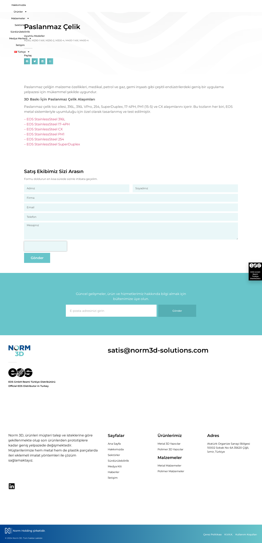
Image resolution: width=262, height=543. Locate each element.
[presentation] (45, 246)
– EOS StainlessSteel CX (43, 132)
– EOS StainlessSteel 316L (44, 122)
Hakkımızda (95, 6)
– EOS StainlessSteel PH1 (44, 137)
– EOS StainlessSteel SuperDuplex (52, 147)
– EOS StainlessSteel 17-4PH (47, 127)
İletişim (230, 6)
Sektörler (158, 6)
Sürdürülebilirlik (180, 6)
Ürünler (115, 6)
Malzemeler (137, 6)
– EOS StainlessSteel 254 (44, 142)
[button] (27, 61)
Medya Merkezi (208, 6)
